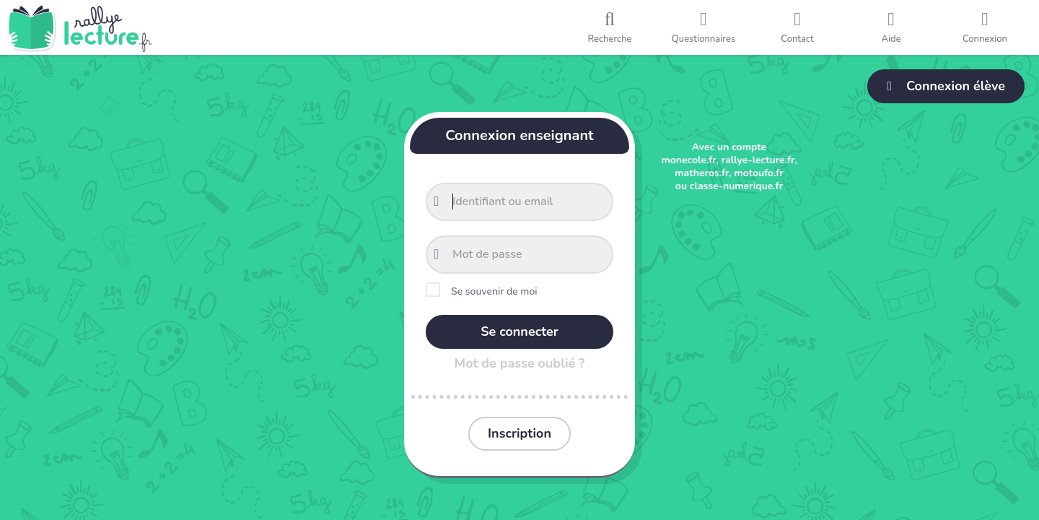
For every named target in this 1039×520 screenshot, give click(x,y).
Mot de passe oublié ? (520, 363)
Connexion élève (946, 86)
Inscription (519, 433)
